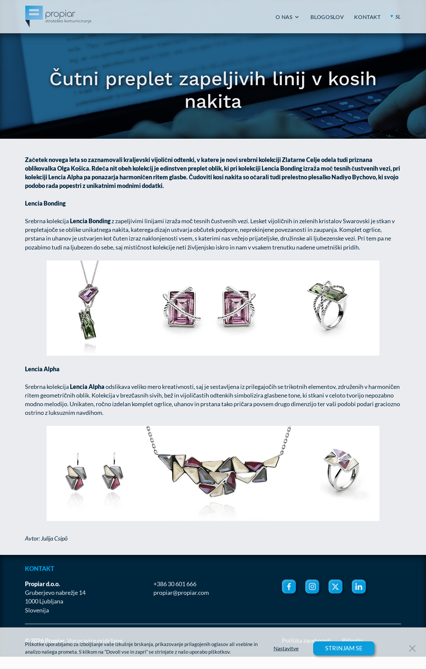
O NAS (284, 17)
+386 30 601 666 (174, 584)
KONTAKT (367, 17)
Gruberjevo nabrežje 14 (55, 592)
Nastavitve (286, 648)
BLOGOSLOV (327, 17)
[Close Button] (412, 648)
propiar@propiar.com (181, 592)
